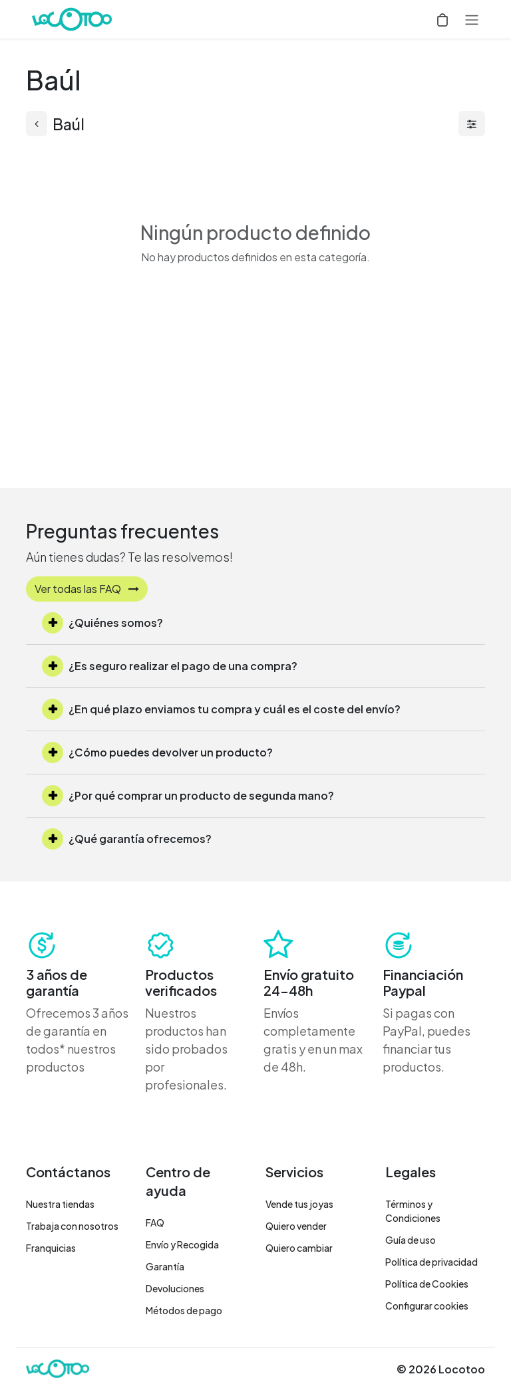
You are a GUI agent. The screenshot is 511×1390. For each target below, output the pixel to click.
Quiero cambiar (299, 1248)
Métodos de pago (184, 1310)
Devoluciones (175, 1288)
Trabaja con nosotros (72, 1226)
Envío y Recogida (182, 1244)
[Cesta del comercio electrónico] (442, 19)
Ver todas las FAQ (87, 589)
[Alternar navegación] (471, 19)
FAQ (155, 1222)
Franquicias (51, 1248)
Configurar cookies (426, 1306)
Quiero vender (296, 1226)
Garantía (165, 1266)
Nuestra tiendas (60, 1204)
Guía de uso (410, 1240)
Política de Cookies (426, 1284)
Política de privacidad (431, 1262)
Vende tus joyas (299, 1204)
